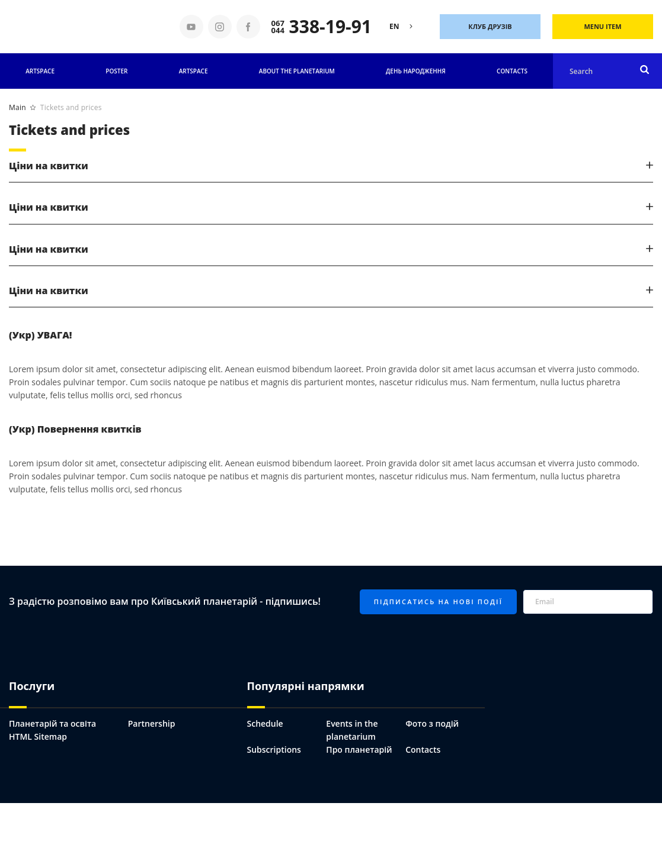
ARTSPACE (193, 71)
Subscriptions (274, 749)
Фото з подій (432, 723)
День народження (416, 71)
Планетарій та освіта (52, 723)
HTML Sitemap (38, 736)
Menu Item (602, 26)
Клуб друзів (490, 26)
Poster (116, 71)
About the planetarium (297, 71)
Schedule (265, 723)
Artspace (40, 71)
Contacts (512, 71)
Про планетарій (359, 749)
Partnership (151, 723)
